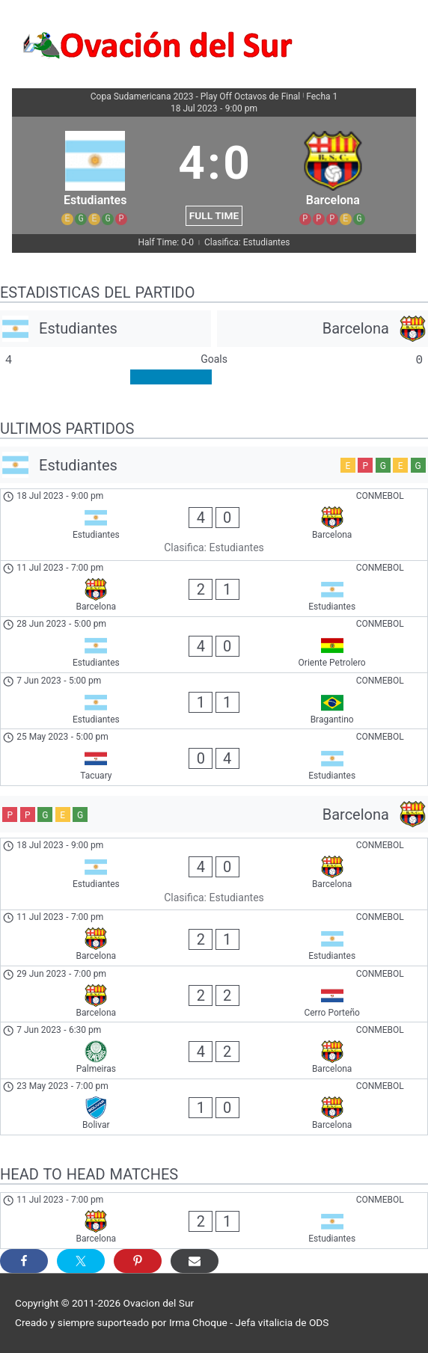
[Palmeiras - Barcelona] (214, 1050)
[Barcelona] (322, 328)
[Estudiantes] (105, 328)
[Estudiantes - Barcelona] (214, 524)
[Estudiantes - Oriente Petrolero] (214, 644)
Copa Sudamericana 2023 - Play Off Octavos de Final (196, 96)
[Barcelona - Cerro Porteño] (214, 994)
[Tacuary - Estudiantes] (214, 757)
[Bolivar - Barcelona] (214, 1107)
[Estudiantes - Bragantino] (214, 700)
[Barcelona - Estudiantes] (214, 588)
